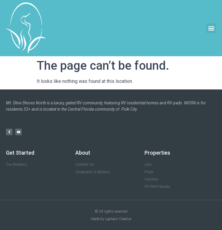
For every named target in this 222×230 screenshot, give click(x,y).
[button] (211, 28)
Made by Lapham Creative (111, 219)
